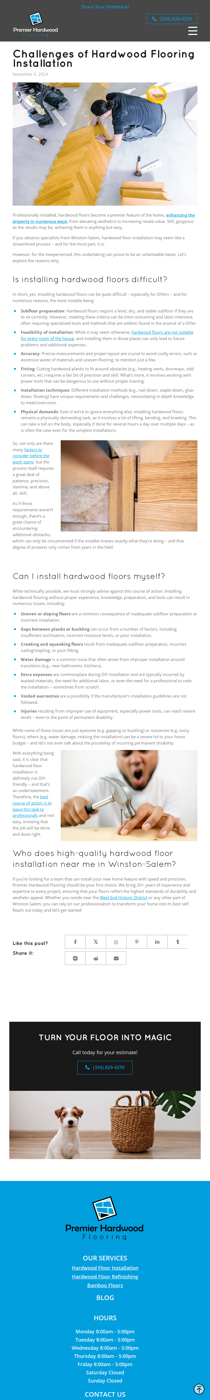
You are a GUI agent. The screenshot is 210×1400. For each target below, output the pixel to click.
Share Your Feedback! (105, 7)
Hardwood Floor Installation (105, 1268)
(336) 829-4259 (172, 19)
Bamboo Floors (105, 1285)
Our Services (105, 1257)
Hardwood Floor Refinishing (105, 1276)
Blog (105, 1297)
